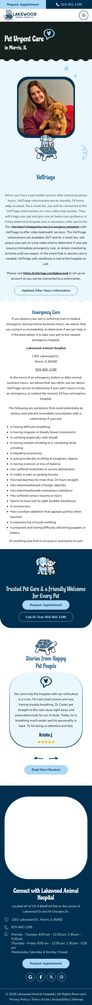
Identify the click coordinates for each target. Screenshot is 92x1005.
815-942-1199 (46, 369)
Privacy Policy (19, 999)
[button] (83, 15)
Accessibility (60, 999)
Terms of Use (40, 999)
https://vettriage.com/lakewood (45, 273)
